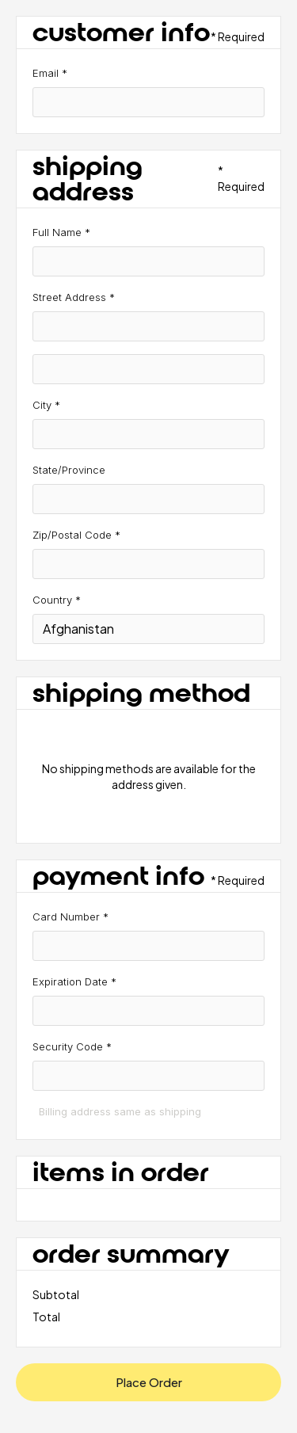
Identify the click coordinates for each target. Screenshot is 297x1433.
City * (46, 404)
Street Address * (73, 297)
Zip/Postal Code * (76, 534)
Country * (56, 599)
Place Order (149, 1381)
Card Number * (70, 916)
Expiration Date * (74, 981)
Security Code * (72, 1046)
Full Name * (61, 232)
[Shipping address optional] (148, 369)
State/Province (68, 469)
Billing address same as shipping (120, 1111)
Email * (49, 73)
